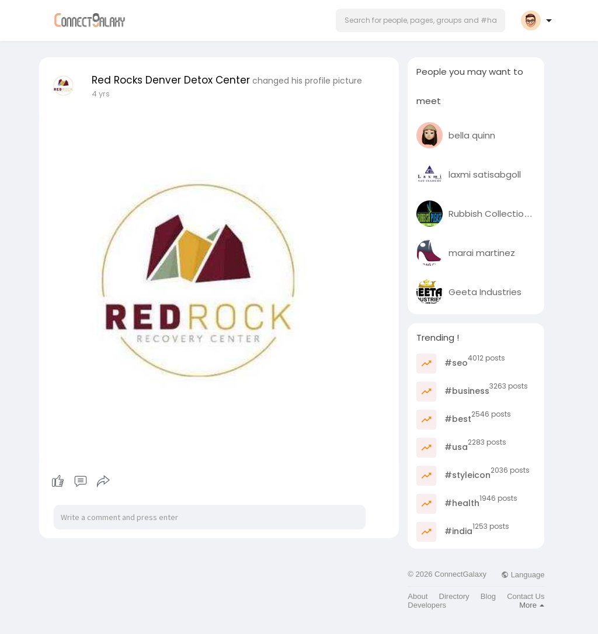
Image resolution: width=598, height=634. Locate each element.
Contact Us (525, 596)
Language (522, 574)
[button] (420, 20)
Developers (427, 605)
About (417, 596)
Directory (454, 596)
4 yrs (101, 93)
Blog (488, 596)
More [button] (531, 605)
